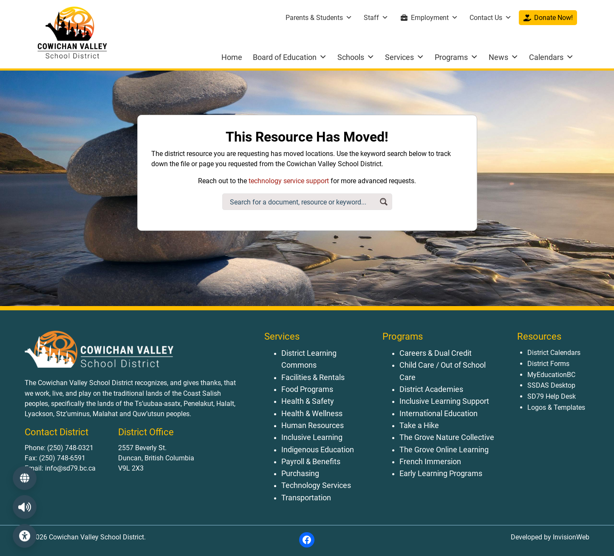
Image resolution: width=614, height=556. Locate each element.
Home (231, 57)
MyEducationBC (551, 375)
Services (404, 57)
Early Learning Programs (440, 473)
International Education (438, 413)
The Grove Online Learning (444, 449)
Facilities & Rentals (313, 377)
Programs (456, 57)
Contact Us (491, 17)
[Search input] (302, 201)
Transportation (306, 498)
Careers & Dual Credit (435, 353)
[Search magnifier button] (384, 201)
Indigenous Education (317, 449)
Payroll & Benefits (310, 461)
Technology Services (316, 485)
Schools (355, 57)
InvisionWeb (570, 537)
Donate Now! (553, 18)
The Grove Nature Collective (446, 437)
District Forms (548, 364)
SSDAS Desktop (551, 385)
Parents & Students (319, 17)
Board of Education (290, 57)
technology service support (289, 181)
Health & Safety (307, 401)
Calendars (551, 57)
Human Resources (312, 425)
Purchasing (300, 473)
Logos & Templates (556, 407)
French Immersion (430, 461)
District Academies (431, 389)
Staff (376, 17)
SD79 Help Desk (551, 396)
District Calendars (553, 353)
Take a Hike (419, 425)
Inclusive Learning (311, 437)
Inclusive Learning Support (444, 401)
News (503, 57)
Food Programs (307, 389)
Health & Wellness (311, 413)
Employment (434, 17)
